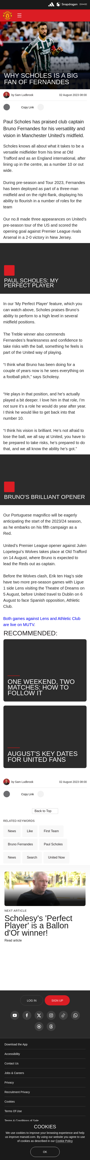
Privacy (9, 1082)
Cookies (9, 1101)
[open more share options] (40, 107)
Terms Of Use (13, 1111)
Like (30, 831)
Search (32, 857)
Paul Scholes (53, 844)
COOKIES (45, 1126)
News (12, 831)
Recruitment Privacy (17, 1092)
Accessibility (12, 1054)
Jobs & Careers (14, 1073)
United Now (56, 857)
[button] (19, 15)
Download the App (16, 1044)
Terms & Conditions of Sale (21, 1120)
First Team (51, 831)
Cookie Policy (64, 1141)
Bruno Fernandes (20, 844)
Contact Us (11, 1063)
